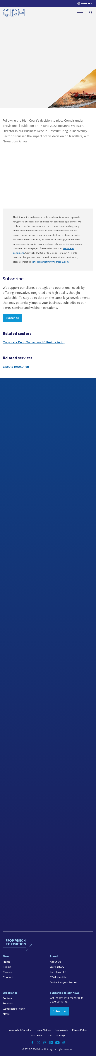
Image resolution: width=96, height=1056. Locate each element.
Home (6, 961)
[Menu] (81, 12)
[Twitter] (39, 1043)
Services (8, 1003)
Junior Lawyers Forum (63, 982)
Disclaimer (36, 1035)
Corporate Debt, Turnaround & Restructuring (34, 342)
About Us (55, 961)
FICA (49, 1035)
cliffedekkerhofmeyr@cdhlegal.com (50, 262)
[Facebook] (32, 1043)
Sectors (7, 998)
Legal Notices (44, 1030)
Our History (57, 967)
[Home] (14, 13)
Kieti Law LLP (58, 972)
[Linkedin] (51, 1043)
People (7, 967)
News (6, 1014)
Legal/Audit (62, 1030)
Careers (7, 972)
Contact (8, 977)
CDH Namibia (58, 977)
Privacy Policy (79, 1030)
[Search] (91, 12)
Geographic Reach (14, 1008)
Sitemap (60, 1035)
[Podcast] (64, 1043)
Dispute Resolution (16, 366)
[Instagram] (45, 1043)
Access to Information (20, 1030)
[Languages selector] (84, 3)
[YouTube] (57, 1043)
